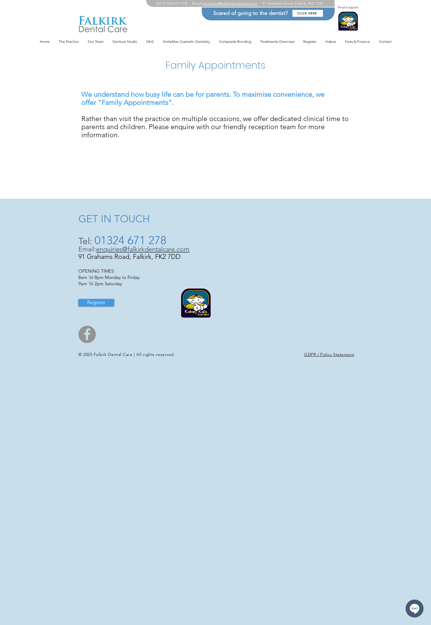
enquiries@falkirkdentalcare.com (230, 3)
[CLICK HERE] (307, 13)
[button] (277, 42)
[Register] (96, 302)
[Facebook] (87, 334)
